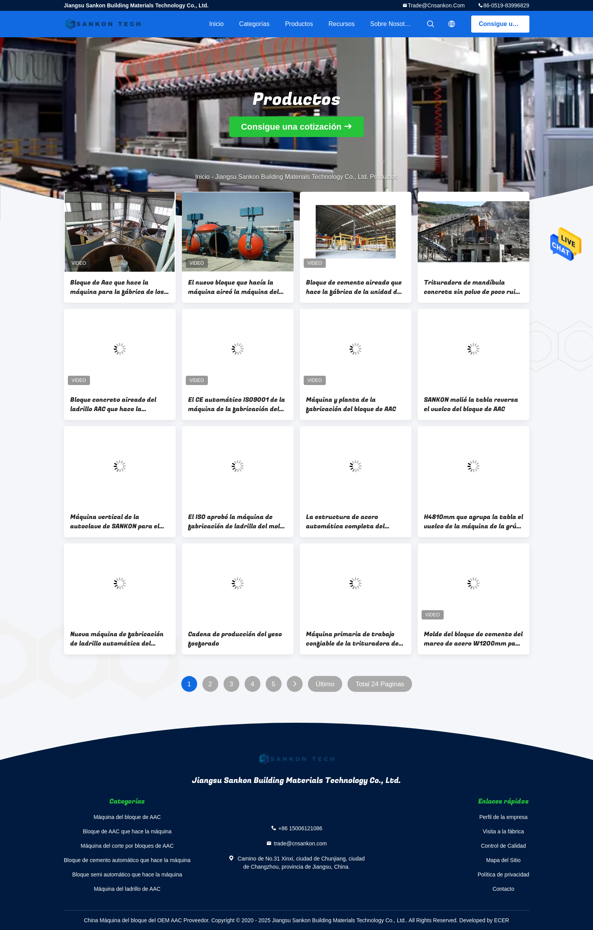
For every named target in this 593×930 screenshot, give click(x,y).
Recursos (341, 24)
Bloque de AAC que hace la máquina (127, 831)
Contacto (503, 889)
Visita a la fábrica (503, 831)
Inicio (216, 24)
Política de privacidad (503, 874)
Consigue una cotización (504, 24)
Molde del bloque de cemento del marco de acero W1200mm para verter (473, 639)
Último (325, 684)
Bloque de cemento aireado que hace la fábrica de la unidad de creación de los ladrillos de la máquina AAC (354, 287)
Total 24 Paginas (379, 684)
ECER (501, 920)
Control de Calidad (503, 846)
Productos (299, 24)
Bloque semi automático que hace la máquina (127, 874)
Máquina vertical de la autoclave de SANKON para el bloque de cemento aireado (114, 521)
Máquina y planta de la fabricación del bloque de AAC (351, 404)
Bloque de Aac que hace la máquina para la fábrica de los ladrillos (117, 287)
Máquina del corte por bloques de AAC (127, 846)
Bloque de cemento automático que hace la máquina (127, 860)
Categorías (254, 24)
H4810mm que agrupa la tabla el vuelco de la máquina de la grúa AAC (473, 521)
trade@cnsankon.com (436, 5)
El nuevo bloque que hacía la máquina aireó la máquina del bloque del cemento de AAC (233, 287)
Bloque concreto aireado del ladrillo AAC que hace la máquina (113, 404)
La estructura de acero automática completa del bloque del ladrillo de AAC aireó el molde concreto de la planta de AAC (353, 521)
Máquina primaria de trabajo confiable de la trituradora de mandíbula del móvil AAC (352, 639)
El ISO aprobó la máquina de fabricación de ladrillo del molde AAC (237, 521)
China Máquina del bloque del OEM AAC (133, 920)
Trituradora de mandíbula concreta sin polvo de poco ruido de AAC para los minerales (473, 287)
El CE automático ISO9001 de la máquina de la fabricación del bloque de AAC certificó (236, 404)
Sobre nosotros (391, 24)
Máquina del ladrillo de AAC (127, 889)
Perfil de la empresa (503, 817)
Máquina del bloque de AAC (127, 817)
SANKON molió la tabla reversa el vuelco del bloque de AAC (471, 404)
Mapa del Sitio (503, 860)
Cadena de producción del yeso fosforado (235, 639)
